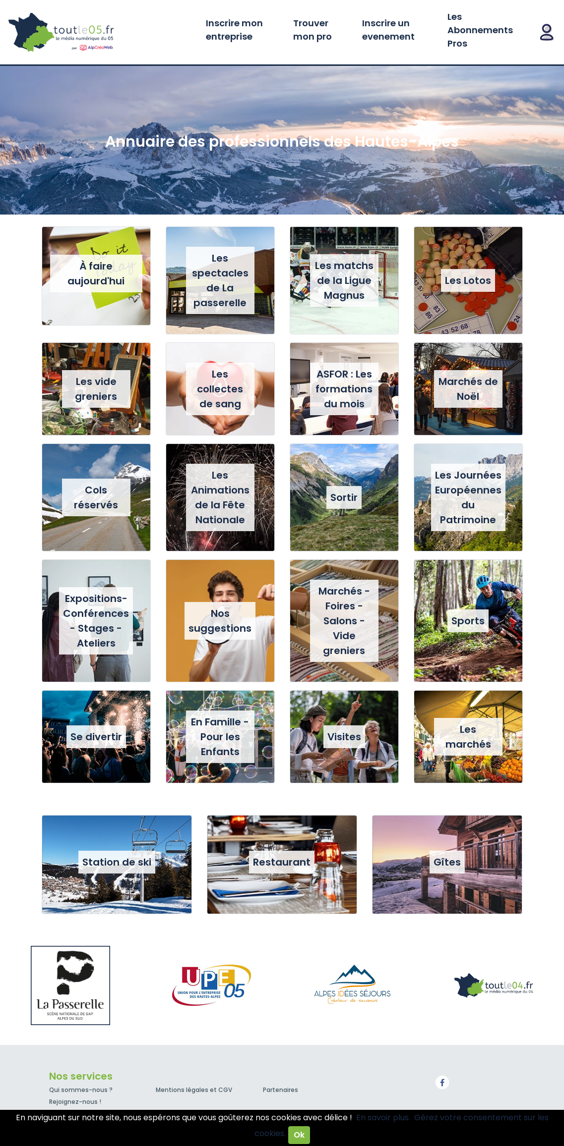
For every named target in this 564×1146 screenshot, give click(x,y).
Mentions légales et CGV (194, 1090)
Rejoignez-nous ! (75, 1101)
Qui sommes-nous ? (81, 1090)
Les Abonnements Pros (480, 30)
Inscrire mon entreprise (234, 30)
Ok (299, 1135)
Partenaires (280, 1090)
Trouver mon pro (312, 30)
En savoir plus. (383, 1117)
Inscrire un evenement (388, 30)
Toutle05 (99, 32)
